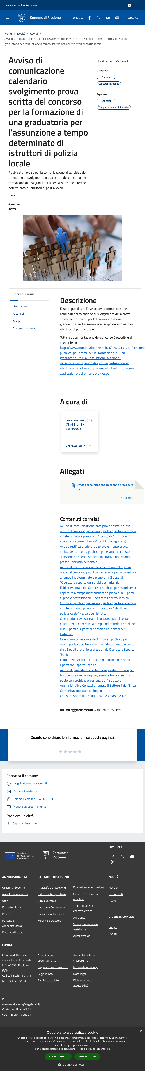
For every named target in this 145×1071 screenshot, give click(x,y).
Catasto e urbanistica (51, 914)
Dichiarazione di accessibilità (83, 983)
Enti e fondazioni (12, 907)
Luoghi (113, 927)
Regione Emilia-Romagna (21, 5)
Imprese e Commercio (51, 907)
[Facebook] (88, 17)
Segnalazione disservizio (53, 967)
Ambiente (79, 917)
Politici (6, 914)
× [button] (140, 1031)
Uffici (5, 901)
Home (8, 33)
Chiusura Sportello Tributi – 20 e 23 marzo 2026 (93, 695)
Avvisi (34, 33)
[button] (72, 1065)
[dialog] (72, 1049)
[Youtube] (106, 17)
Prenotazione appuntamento (47, 958)
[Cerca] (137, 17)
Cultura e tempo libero (52, 894)
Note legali (80, 974)
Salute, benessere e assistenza (85, 926)
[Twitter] (97, 17)
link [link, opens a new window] (108, 1048)
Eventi (113, 934)
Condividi (105, 61)
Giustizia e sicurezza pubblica (86, 896)
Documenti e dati (13, 932)
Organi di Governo (13, 887)
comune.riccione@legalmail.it (21, 1004)
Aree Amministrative (15, 894)
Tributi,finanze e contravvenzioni (83, 908)
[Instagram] (115, 17)
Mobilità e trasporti (50, 920)
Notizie (113, 887)
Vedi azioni (124, 61)
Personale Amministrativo (12, 923)
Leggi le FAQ (45, 974)
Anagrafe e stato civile (52, 887)
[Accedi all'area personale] (129, 5)
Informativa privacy (85, 967)
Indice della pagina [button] (23, 294)
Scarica (126, 497)
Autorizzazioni (82, 936)
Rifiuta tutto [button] (87, 1056)
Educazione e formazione (88, 887)
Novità (21, 33)
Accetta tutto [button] (58, 1056)
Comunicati (116, 894)
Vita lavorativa (47, 901)
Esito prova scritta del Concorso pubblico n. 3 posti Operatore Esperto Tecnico (95, 662)
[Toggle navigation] (7, 17)
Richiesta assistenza (50, 980)
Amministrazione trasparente (84, 958)
